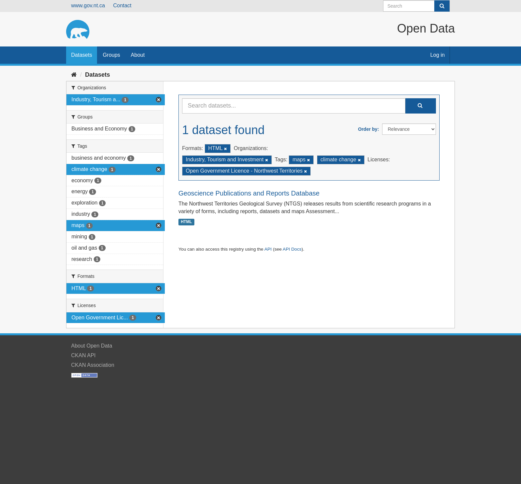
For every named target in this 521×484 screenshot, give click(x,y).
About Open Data (91, 346)
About (138, 55)
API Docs (292, 249)
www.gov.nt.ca (88, 5)
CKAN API (83, 355)
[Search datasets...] (293, 106)
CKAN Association (92, 365)
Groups (111, 55)
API (268, 249)
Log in (437, 55)
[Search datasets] (416, 6)
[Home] (74, 74)
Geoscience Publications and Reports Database (249, 193)
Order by (367, 129)
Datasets (81, 55)
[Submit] (442, 6)
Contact (122, 5)
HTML (186, 221)
